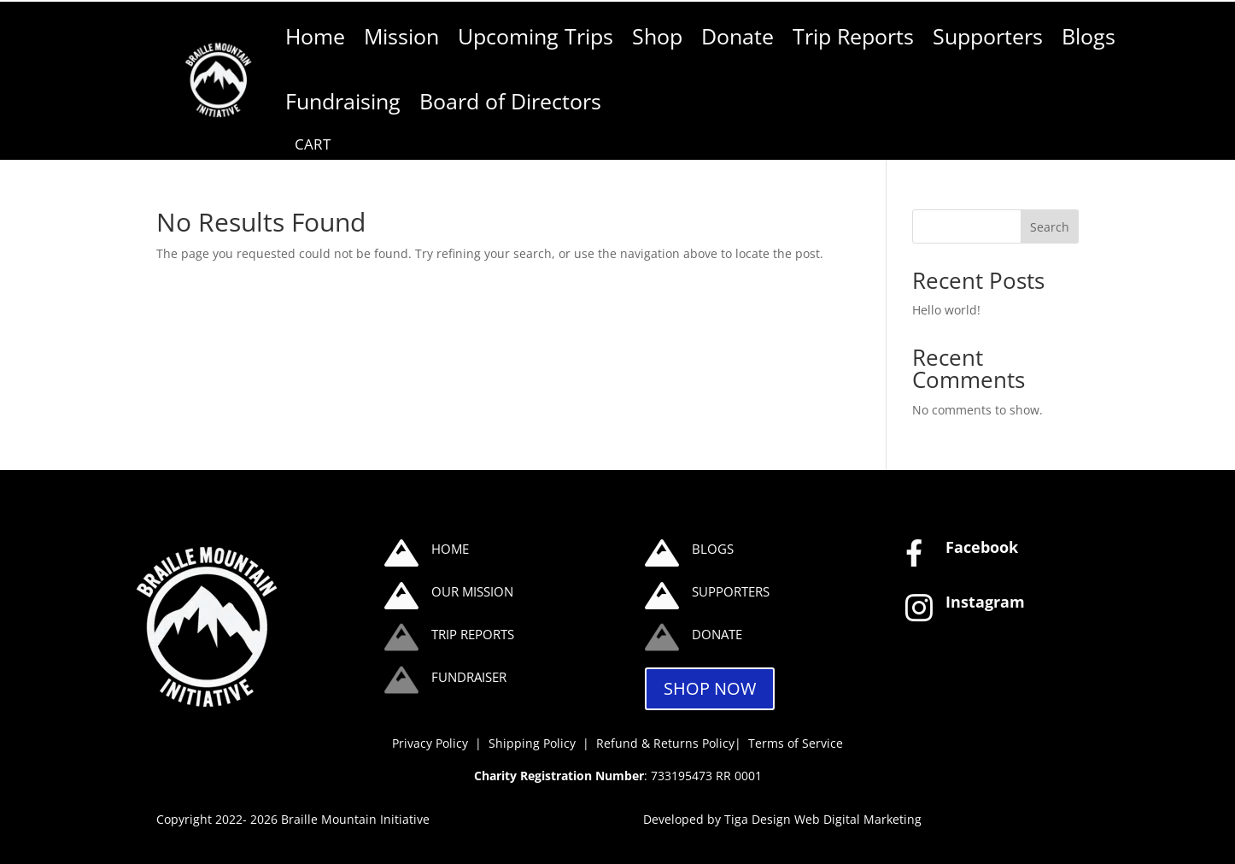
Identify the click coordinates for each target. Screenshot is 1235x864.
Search (1049, 227)
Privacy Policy (430, 743)
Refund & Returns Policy (665, 743)
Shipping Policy (534, 743)
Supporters (988, 36)
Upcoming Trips (535, 36)
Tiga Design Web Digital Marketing (823, 819)
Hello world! (946, 310)
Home (315, 36)
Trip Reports (853, 36)
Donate (737, 36)
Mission (401, 36)
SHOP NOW (710, 688)
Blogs (1088, 36)
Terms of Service (795, 743)
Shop (657, 36)
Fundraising (343, 101)
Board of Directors (510, 101)
